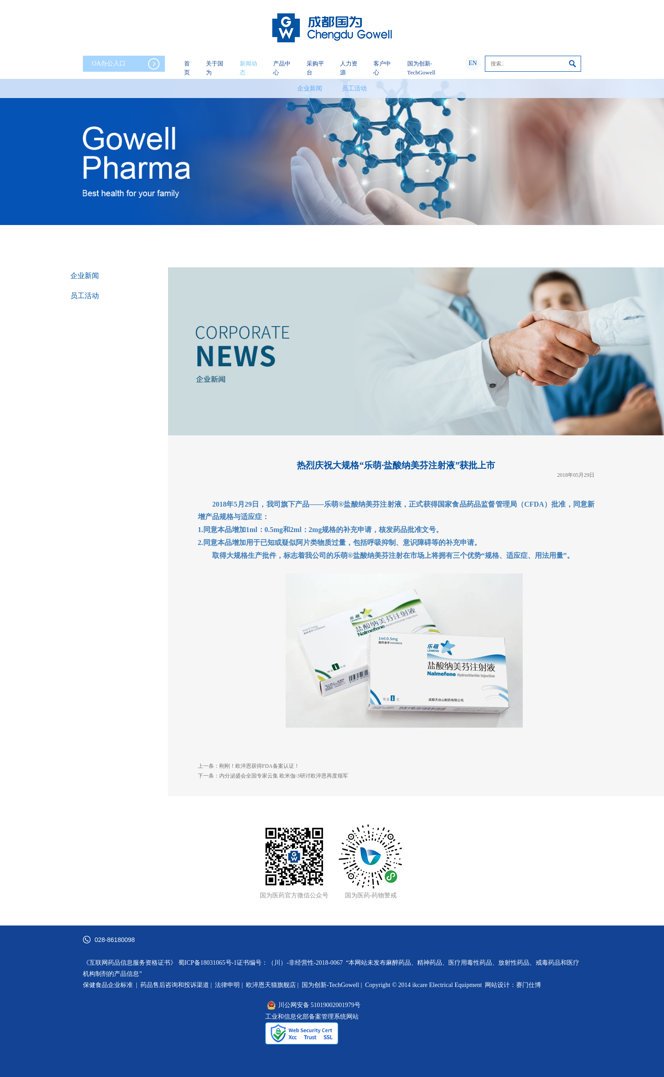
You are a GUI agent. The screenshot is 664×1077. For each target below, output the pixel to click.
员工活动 (354, 88)
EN (472, 63)
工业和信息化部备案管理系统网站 (312, 1016)
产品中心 (282, 68)
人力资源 (348, 68)
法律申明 (227, 985)
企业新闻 (309, 88)
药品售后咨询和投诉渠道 (175, 985)
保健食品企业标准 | (110, 985)
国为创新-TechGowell (421, 68)
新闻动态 (248, 68)
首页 (187, 68)
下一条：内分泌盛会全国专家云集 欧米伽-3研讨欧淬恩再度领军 (273, 776)
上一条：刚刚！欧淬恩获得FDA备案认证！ (248, 766)
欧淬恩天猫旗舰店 (271, 985)
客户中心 (382, 68)
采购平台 (315, 68)
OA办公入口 (126, 64)
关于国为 (214, 68)
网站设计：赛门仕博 (513, 985)
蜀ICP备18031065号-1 (207, 962)
